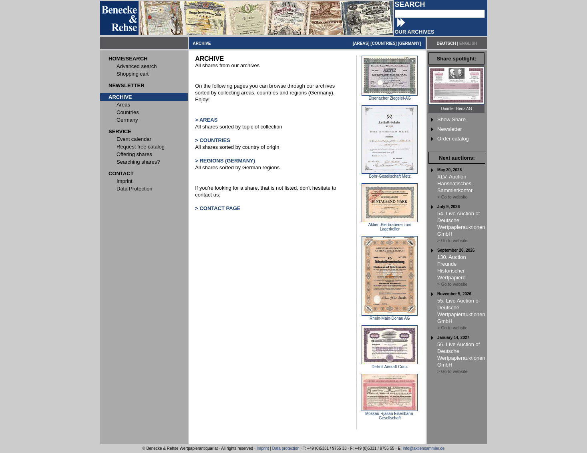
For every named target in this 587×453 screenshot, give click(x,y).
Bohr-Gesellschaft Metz (390, 174)
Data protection (286, 448)
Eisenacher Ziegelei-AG (390, 96)
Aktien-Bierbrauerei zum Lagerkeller (390, 225)
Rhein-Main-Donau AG (390, 317)
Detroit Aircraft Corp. (390, 365)
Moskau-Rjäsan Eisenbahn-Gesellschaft (390, 414)
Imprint (263, 448)
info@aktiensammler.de (424, 448)
